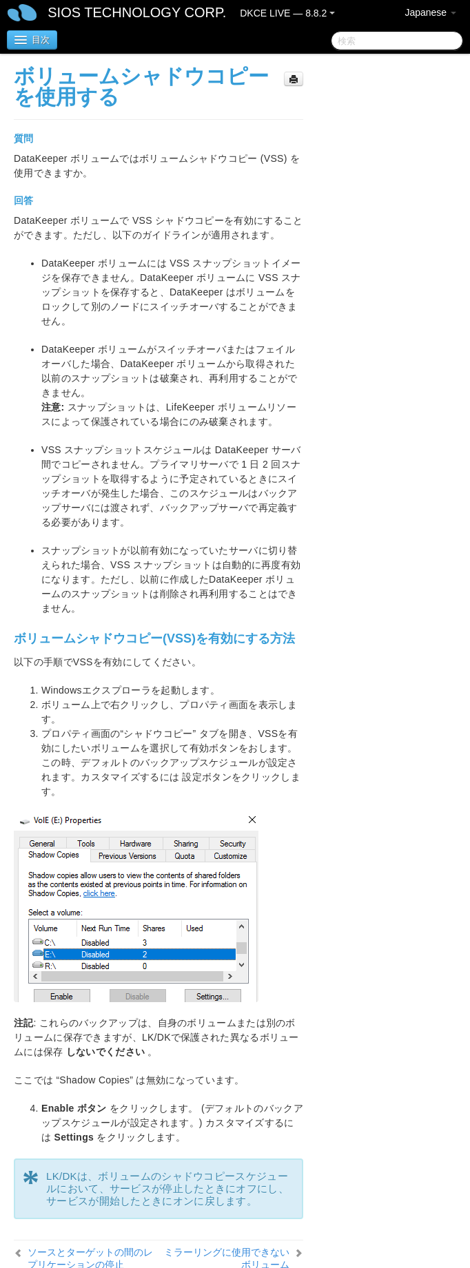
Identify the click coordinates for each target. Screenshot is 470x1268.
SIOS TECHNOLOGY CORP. (137, 12)
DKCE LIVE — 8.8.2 (287, 13)
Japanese (430, 12)
